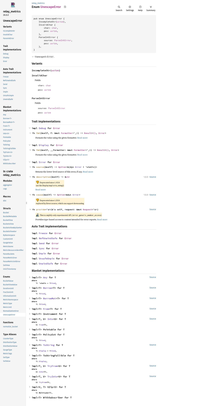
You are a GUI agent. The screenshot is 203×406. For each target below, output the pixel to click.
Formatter (66, 133)
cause (39, 194)
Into (50, 319)
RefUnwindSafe (48, 238)
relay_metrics (38, 3)
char (54, 28)
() (94, 133)
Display (44, 145)
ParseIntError (62, 40)
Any (45, 277)
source (40, 167)
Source (153, 177)
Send (42, 243)
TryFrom (52, 366)
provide (40, 209)
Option (62, 167)
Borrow (47, 287)
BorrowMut (49, 298)
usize (60, 21)
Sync (42, 248)
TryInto (52, 376)
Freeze (43, 233)
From (46, 308)
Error (56, 128)
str (68, 177)
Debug (42, 128)
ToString (49, 345)
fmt (38, 133)
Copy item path (65, 7)
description (43, 177)
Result (88, 133)
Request (87, 209)
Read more (82, 137)
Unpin (42, 253)
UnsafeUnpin (47, 258)
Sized (53, 283)
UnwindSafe (46, 263)
